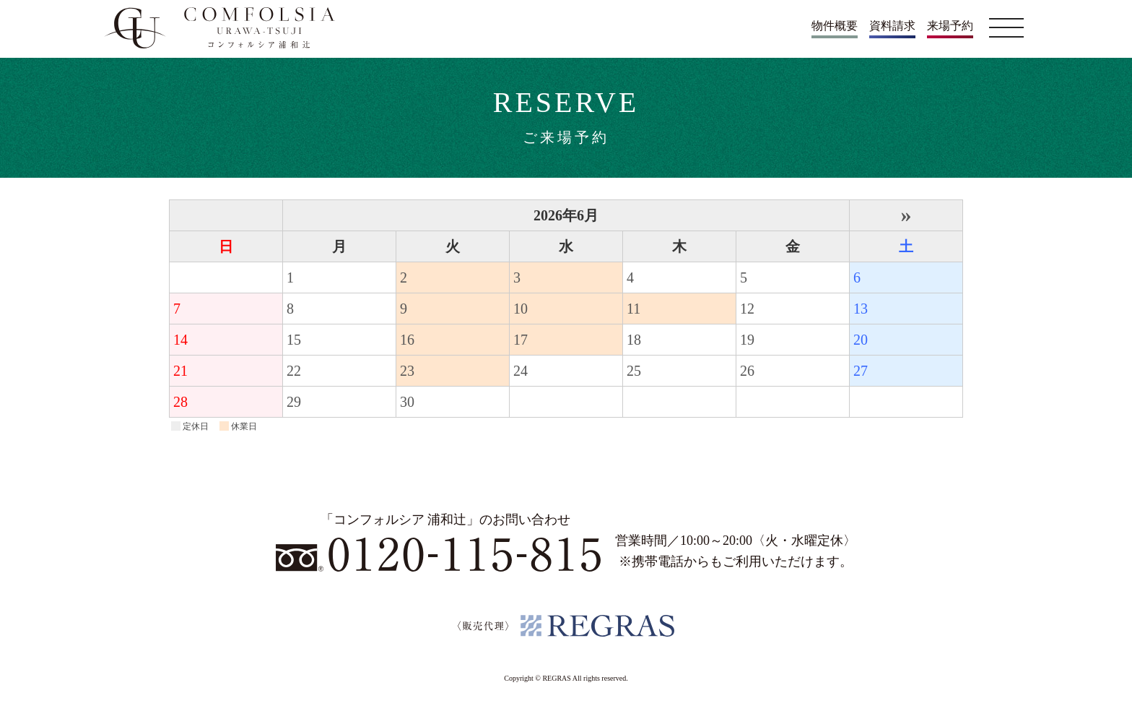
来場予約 (950, 26)
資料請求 (892, 26)
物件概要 (834, 26)
